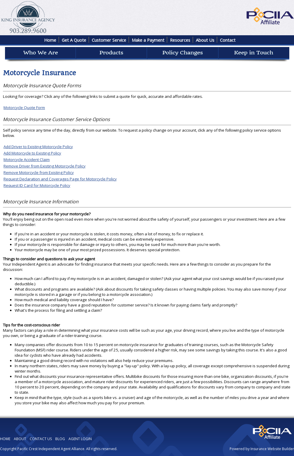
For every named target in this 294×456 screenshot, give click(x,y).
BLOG (60, 438)
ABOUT (20, 438)
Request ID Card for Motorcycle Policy (37, 185)
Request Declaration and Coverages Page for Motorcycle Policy (60, 179)
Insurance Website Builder (272, 448)
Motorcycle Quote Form (24, 107)
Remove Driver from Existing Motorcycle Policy (45, 166)
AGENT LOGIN (80, 438)
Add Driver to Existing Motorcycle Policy (38, 146)
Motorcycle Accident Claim (27, 159)
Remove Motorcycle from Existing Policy (39, 172)
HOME (5, 438)
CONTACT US (41, 438)
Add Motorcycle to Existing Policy (32, 153)
